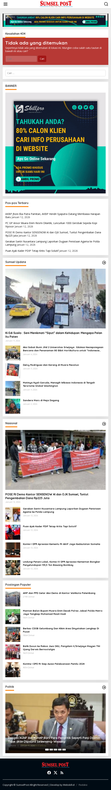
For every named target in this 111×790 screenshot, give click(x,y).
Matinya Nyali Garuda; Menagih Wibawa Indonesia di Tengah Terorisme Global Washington (59, 384)
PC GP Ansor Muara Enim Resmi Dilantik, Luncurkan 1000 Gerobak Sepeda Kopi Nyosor (51, 224)
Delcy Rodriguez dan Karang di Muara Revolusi (51, 364)
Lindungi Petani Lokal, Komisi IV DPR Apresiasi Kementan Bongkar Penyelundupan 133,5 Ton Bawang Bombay (61, 563)
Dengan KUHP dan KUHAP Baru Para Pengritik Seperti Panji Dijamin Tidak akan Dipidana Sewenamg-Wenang (54, 739)
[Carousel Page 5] (64, 749)
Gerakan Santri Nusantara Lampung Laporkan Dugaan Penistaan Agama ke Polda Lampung (52, 243)
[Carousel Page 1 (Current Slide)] (47, 749)
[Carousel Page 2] (51, 749)
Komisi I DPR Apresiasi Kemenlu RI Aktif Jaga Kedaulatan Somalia (61, 544)
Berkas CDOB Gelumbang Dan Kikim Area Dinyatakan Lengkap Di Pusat (61, 630)
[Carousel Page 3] (55, 749)
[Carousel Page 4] (60, 749)
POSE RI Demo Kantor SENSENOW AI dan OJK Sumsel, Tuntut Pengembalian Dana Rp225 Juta (53, 234)
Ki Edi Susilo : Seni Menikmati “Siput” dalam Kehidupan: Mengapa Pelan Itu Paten (53, 334)
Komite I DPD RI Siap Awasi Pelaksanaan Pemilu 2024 (53, 663)
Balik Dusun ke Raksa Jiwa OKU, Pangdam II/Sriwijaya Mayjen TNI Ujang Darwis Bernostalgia (61, 648)
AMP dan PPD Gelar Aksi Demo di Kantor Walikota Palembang (59, 593)
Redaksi (83, 784)
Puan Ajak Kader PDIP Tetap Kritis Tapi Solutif (32, 250)
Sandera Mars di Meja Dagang (41, 400)
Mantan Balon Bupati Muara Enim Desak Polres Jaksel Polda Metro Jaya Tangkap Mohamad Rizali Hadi (62, 612)
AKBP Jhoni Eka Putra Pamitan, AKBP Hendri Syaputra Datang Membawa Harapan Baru (52, 215)
